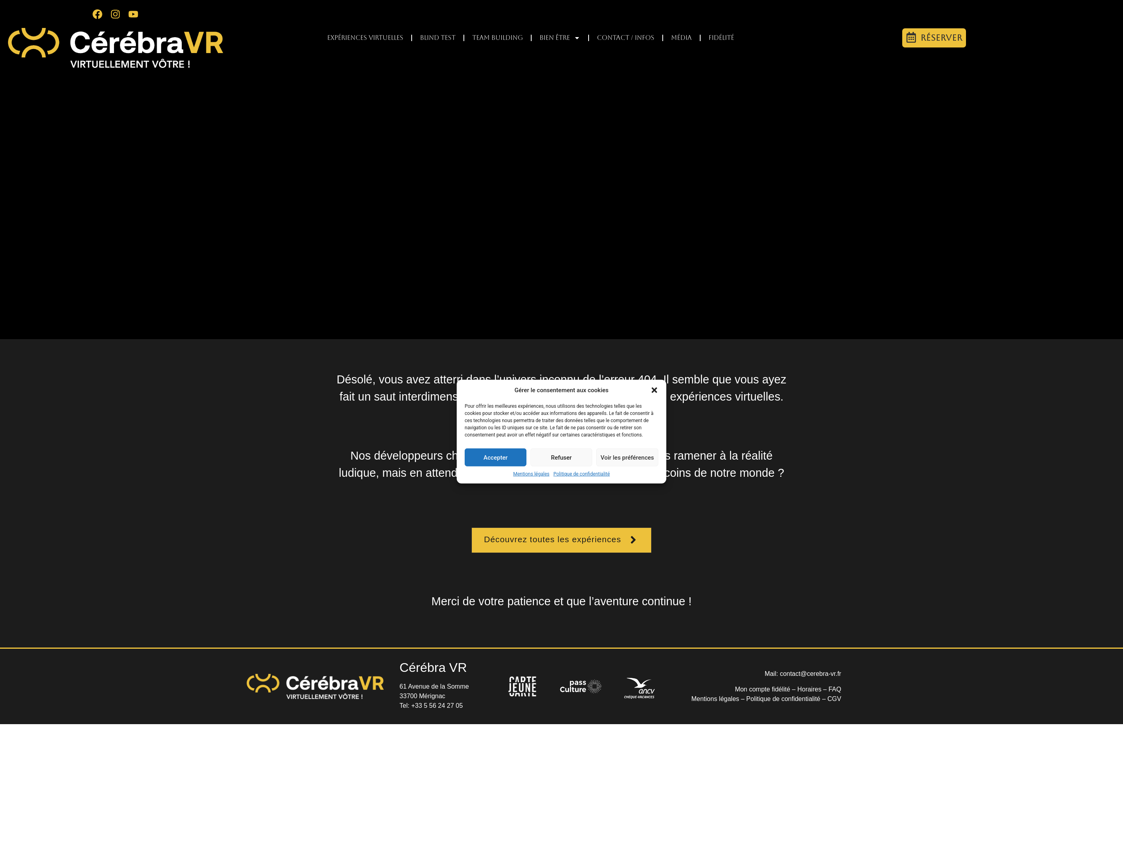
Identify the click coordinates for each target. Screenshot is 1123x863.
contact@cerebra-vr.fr (810, 673)
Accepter (495, 457)
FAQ (835, 689)
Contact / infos (625, 37)
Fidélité (721, 37)
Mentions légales (531, 474)
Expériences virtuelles (365, 37)
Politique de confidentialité (582, 474)
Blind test (437, 37)
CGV (834, 698)
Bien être (560, 38)
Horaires (809, 689)
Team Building (497, 37)
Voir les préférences (627, 457)
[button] (654, 390)
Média (681, 37)
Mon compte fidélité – (766, 689)
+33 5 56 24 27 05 (437, 705)
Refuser (561, 457)
